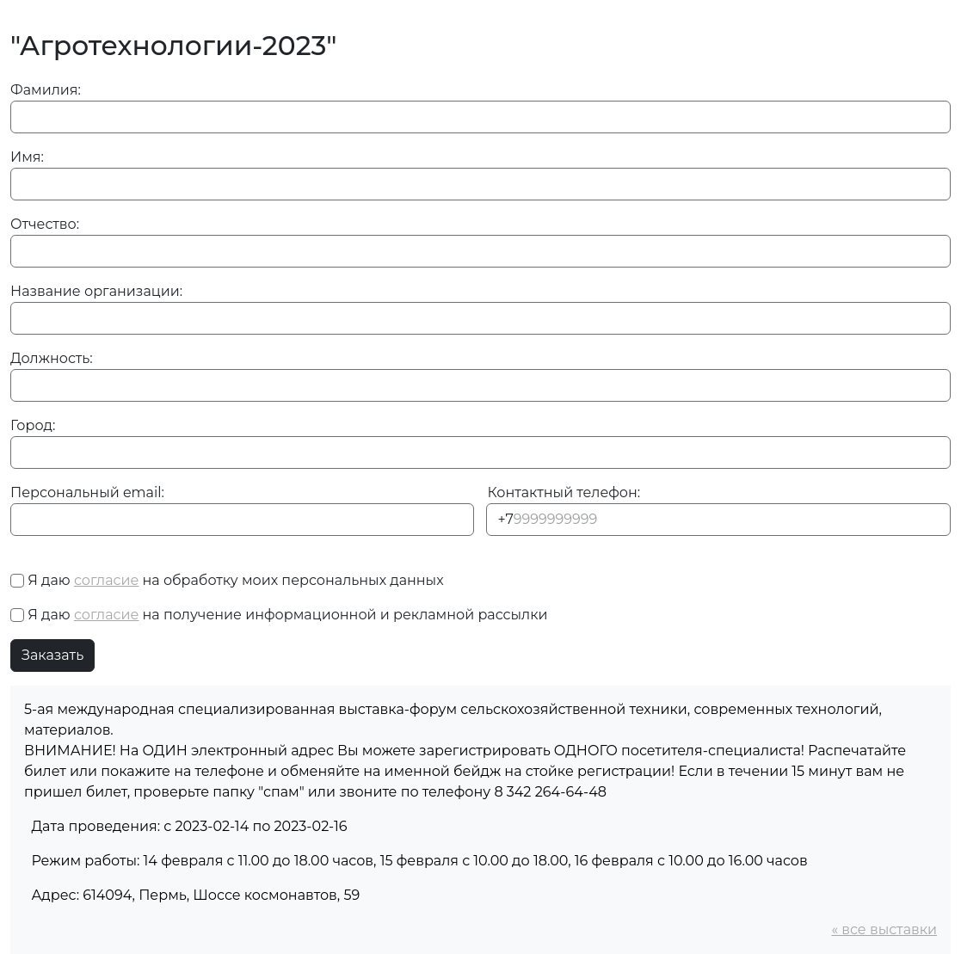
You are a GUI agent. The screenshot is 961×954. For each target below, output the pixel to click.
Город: (32, 425)
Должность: (51, 358)
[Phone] (718, 519)
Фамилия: (45, 90)
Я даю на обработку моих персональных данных (235, 580)
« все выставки (884, 929)
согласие (106, 580)
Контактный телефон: (564, 492)
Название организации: (96, 291)
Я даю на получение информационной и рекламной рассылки (287, 614)
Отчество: (44, 224)
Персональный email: (87, 492)
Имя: (27, 157)
